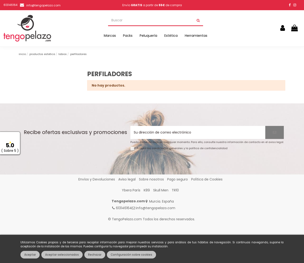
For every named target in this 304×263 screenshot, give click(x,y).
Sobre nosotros (151, 179)
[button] (109, 36)
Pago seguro (177, 179)
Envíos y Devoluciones (96, 179)
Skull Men (160, 190)
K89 (147, 190)
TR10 (175, 190)
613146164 (124, 208)
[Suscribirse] (274, 132)
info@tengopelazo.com (43, 5)
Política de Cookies (207, 179)
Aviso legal (127, 179)
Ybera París (131, 190)
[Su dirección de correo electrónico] (197, 132)
